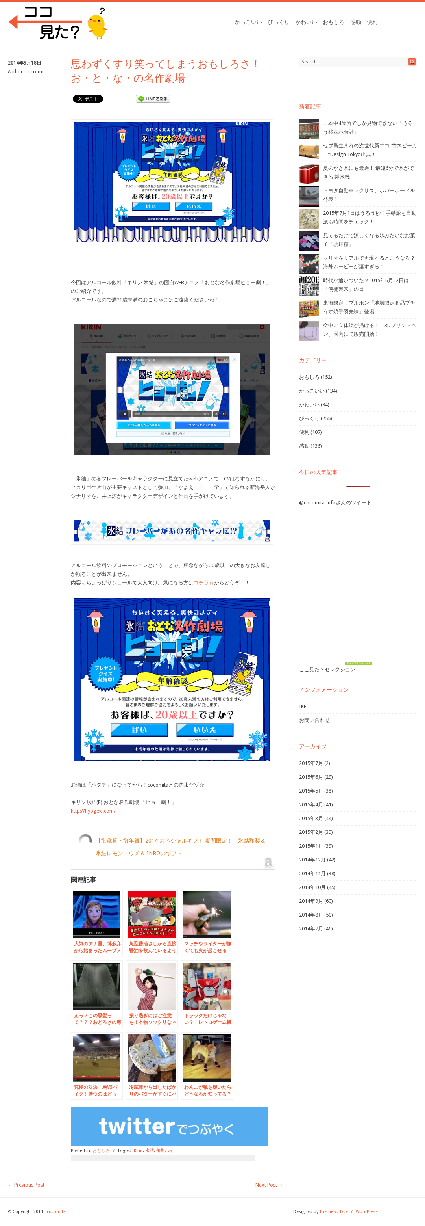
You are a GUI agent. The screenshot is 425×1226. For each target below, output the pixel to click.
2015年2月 (311, 832)
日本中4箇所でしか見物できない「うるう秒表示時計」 (368, 127)
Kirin (138, 1150)
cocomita (56, 1211)
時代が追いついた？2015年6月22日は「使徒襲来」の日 (366, 284)
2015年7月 (311, 763)
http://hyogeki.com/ (93, 811)
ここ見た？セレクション (327, 669)
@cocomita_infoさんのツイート (335, 503)
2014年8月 (311, 915)
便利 (372, 22)
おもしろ (334, 22)
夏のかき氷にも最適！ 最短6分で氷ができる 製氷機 (368, 172)
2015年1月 (311, 846)
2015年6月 (311, 777)
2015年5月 (311, 791)
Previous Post (26, 1185)
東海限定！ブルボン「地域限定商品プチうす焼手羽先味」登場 (369, 307)
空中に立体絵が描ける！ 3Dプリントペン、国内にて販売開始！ (369, 329)
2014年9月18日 (24, 63)
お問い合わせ (314, 720)
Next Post (269, 1185)
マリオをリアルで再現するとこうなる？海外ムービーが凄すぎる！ (369, 262)
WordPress (367, 1211)
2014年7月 (311, 929)
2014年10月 (312, 887)
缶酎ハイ (165, 1150)
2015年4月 (311, 804)
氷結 (149, 1150)
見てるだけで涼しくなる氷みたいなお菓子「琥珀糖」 (369, 240)
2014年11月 (312, 873)
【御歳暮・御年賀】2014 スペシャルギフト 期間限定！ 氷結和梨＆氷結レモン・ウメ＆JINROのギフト (181, 846)
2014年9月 (311, 901)
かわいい (306, 22)
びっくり (279, 22)
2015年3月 (311, 818)
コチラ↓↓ (204, 583)
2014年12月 (312, 860)
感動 (355, 22)
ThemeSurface (334, 1211)
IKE (302, 706)
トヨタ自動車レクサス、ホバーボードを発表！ (369, 195)
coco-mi (34, 71)
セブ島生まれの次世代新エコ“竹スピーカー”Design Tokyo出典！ (370, 150)
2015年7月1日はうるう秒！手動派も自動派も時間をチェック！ (369, 217)
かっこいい (248, 22)
